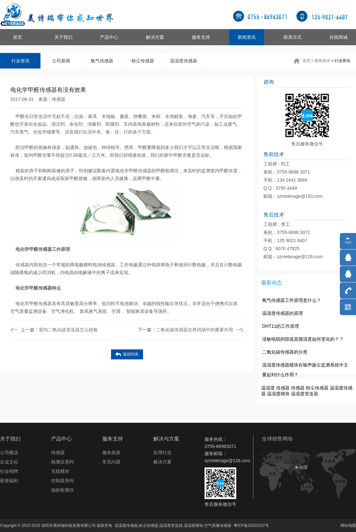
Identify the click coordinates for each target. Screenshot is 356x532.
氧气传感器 (102, 60)
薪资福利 (9, 480)
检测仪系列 (62, 461)
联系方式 (293, 37)
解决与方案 (166, 439)
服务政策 (111, 452)
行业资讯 (20, 60)
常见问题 (111, 461)
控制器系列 (62, 480)
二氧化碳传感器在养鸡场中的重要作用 (185, 329)
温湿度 (268, 387)
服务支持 (201, 37)
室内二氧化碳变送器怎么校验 (59, 329)
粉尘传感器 (142, 60)
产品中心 (109, 37)
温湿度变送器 (304, 393)
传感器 (58, 99)
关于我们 (63, 37)
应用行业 (162, 452)
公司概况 (9, 452)
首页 (17, 37)
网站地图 (348, 525)
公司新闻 (61, 60)
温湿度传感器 (183, 60)
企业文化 (9, 461)
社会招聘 (9, 471)
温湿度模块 (278, 393)
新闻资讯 (247, 37)
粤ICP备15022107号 (251, 525)
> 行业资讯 (340, 61)
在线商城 (338, 37)
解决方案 (155, 37)
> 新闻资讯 (320, 61)
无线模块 (60, 471)
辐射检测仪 (62, 490)
